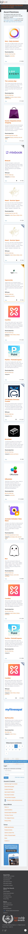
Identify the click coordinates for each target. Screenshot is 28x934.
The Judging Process (9, 818)
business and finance (14, 454)
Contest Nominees (8, 789)
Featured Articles (8, 830)
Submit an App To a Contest (10, 783)
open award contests (8, 20)
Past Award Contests (9, 794)
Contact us (6, 840)
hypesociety (9, 280)
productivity (12, 56)
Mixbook (7, 160)
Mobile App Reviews (9, 827)
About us (6, 807)
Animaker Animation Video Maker (13, 519)
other (21, 215)
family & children (17, 97)
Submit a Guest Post (9, 832)
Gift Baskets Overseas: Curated (12, 400)
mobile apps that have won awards (13, 21)
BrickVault (8, 439)
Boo (6, 558)
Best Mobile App (8, 690)
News (5, 838)
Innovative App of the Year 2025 (11, 135)
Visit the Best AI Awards (9, 797)
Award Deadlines (8, 809)
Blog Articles (5, 906)
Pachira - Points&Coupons (13, 359)
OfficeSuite (8, 479)
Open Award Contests (9, 792)
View (6, 61)
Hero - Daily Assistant (12, 41)
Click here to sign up (19, 777)
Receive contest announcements (13, 800)
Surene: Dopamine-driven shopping (13, 121)
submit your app (13, 18)
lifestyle (11, 137)
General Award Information (10, 812)
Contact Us (10, 926)
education (12, 97)
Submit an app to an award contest (16, 761)
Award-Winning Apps (9, 786)
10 (19, 749)
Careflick (8, 320)
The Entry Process (8, 815)
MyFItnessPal (9, 718)
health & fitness (8, 98)
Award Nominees (6, 879)
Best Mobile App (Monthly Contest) (12, 534)
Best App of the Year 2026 (10, 54)
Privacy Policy (7, 820)
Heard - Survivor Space (12, 200)
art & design (12, 176)
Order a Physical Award (9, 835)
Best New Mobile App (9, 95)
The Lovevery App (10, 81)
